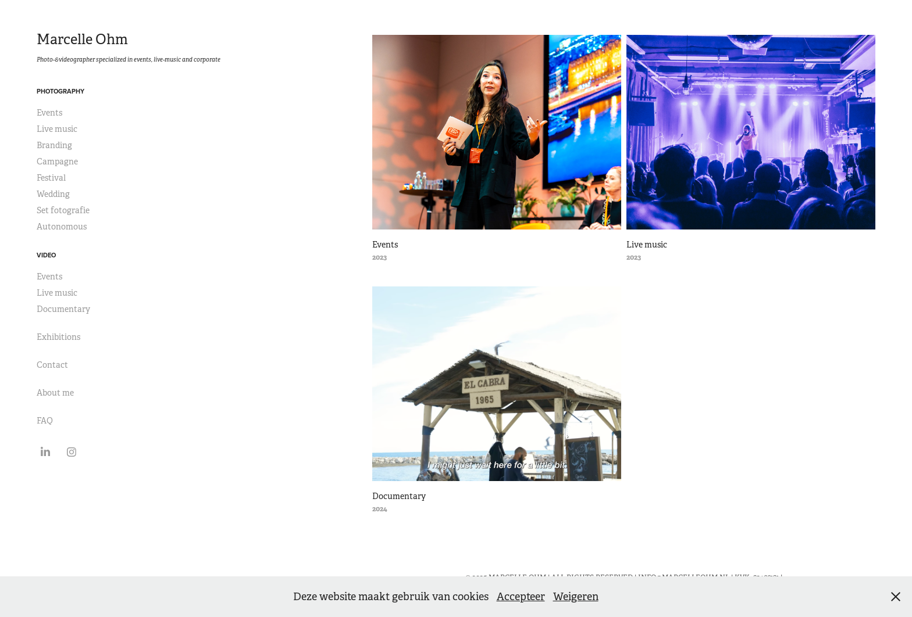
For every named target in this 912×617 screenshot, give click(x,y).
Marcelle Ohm (82, 39)
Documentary (63, 309)
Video (46, 255)
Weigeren (575, 596)
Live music (57, 129)
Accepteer (521, 596)
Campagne (57, 161)
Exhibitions (58, 337)
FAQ (45, 420)
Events (49, 112)
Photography (60, 91)
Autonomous (62, 226)
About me (55, 393)
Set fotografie (63, 210)
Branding (54, 145)
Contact (52, 365)
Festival (51, 178)
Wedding (53, 194)
